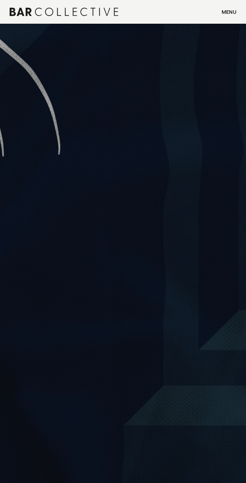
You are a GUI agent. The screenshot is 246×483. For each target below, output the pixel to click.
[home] (46, 12)
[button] (225, 11)
